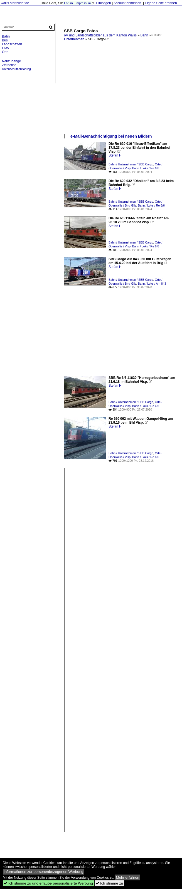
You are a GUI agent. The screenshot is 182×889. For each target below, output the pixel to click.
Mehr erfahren (127, 877)
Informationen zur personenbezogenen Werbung (43, 872)
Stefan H (115, 155)
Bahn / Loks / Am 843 (152, 283)
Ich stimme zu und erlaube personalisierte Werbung (48, 883)
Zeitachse (9, 65)
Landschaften (12, 44)
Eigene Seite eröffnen (161, 3)
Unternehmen (74, 39)
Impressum (83, 3)
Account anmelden (127, 3)
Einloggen (103, 3)
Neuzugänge (11, 61)
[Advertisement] (120, 92)
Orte (5, 52)
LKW (5, 48)
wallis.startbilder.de (15, 3)
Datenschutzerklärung (16, 69)
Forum (68, 3)
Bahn (144, 35)
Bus (5, 40)
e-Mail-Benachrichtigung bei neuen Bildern (111, 136)
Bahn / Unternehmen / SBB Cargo (131, 164)
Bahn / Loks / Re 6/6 (145, 168)
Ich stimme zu (109, 883)
